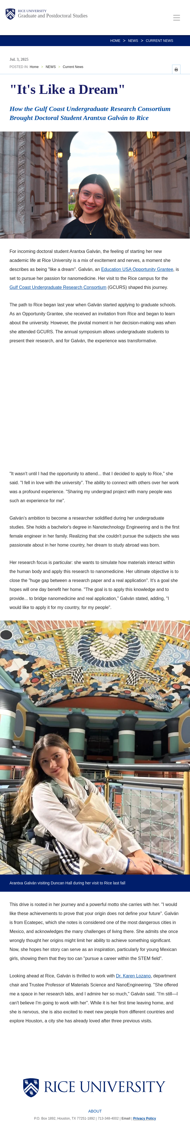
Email (125, 1118)
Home (115, 41)
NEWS (133, 41)
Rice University (32, 11)
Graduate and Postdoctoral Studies (52, 16)
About (95, 1111)
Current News (159, 41)
